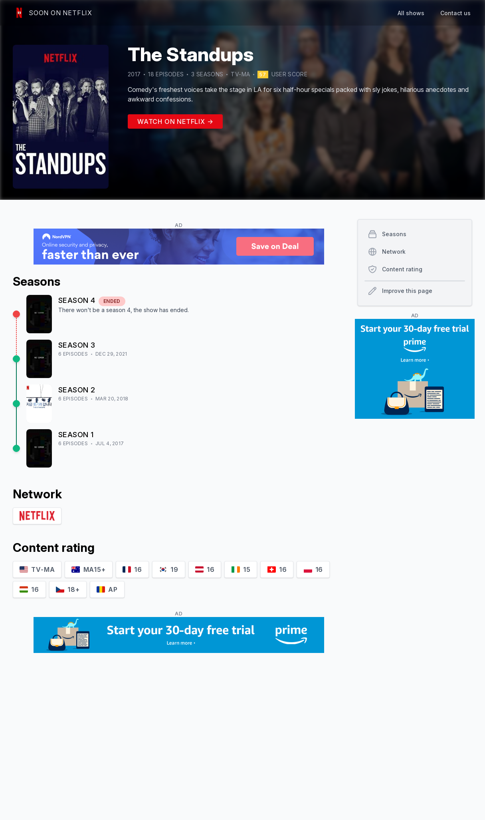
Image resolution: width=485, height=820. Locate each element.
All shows (411, 13)
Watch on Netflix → (175, 121)
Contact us (455, 13)
